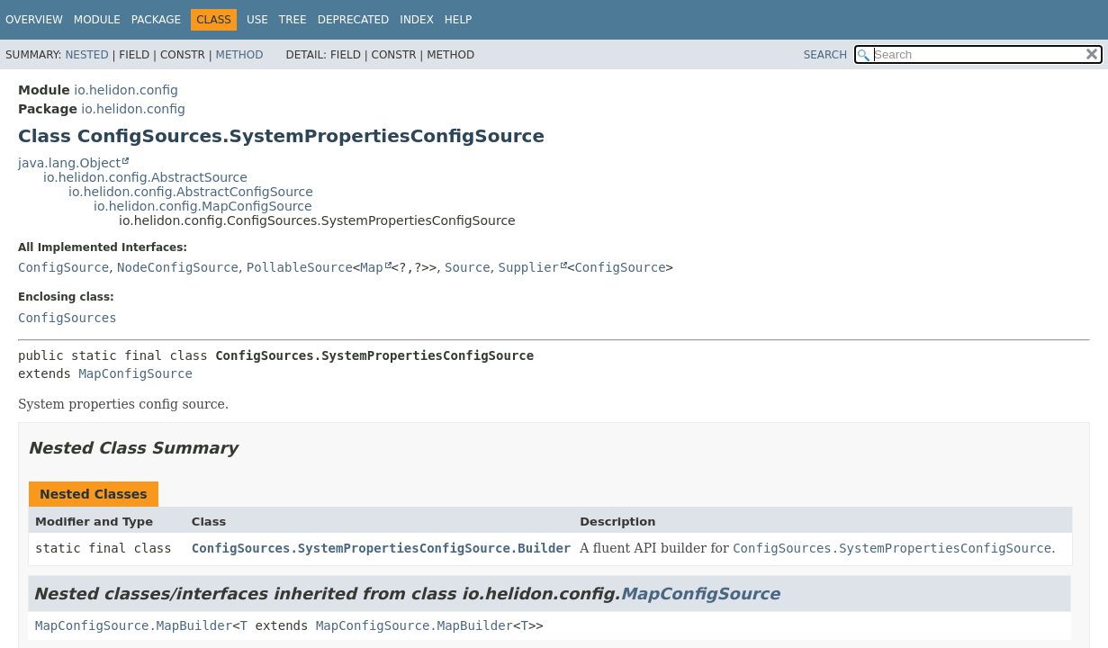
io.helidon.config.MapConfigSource (203, 206)
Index (417, 20)
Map (371, 267)
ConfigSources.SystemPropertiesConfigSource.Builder (381, 548)
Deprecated (354, 20)
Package (156, 20)
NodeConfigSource (178, 267)
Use (257, 20)
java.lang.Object (69, 163)
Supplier (529, 267)
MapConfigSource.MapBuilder (133, 625)
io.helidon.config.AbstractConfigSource (190, 191)
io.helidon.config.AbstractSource (145, 177)
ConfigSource (63, 267)
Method (240, 55)
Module (97, 20)
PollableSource (300, 267)
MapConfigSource (135, 373)
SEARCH (826, 55)
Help (459, 20)
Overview (34, 20)
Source (468, 267)
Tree (293, 20)
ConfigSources (67, 317)
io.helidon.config (126, 90)
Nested (86, 55)
